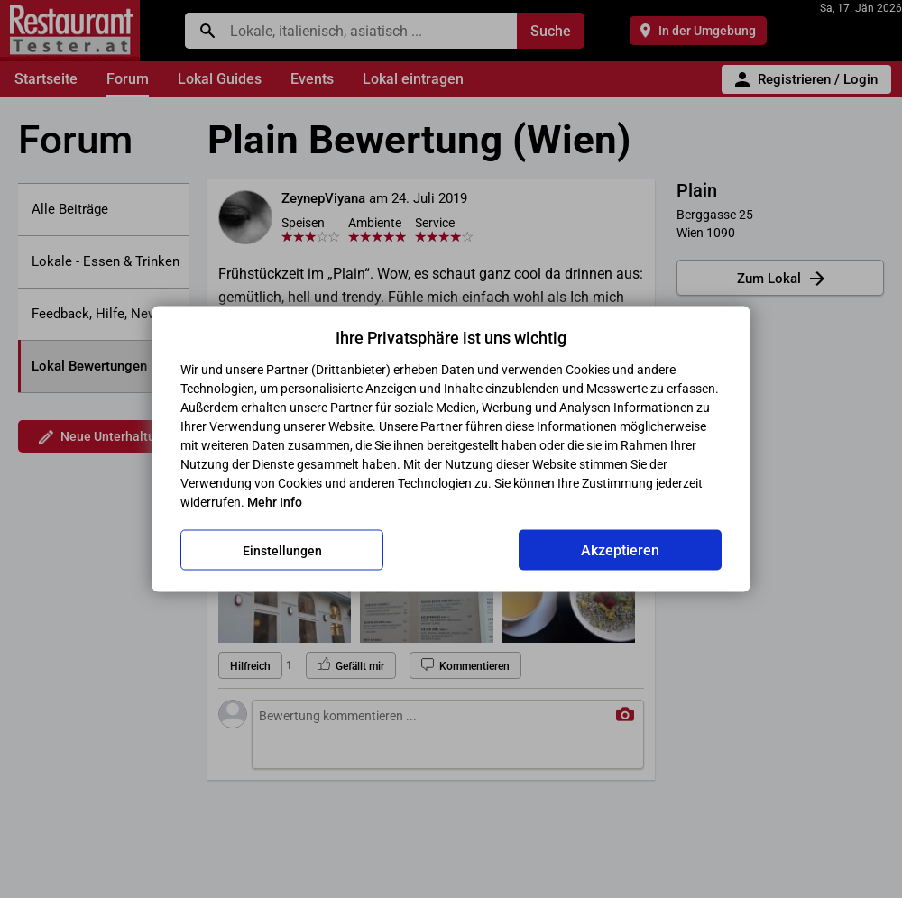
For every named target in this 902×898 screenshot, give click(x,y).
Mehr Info (274, 502)
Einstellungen (282, 550)
